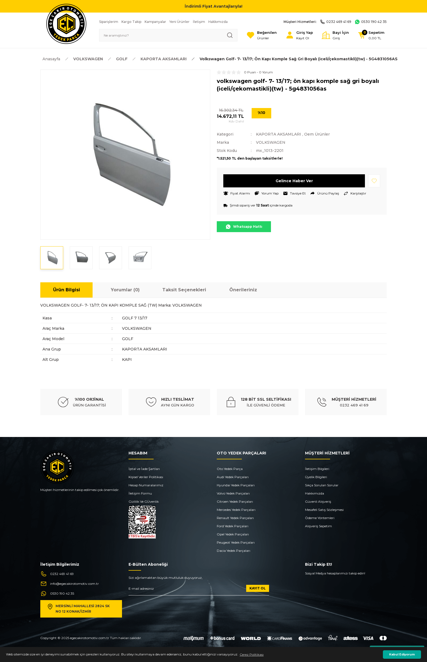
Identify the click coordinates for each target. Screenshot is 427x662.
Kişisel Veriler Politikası (146, 477)
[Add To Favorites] (374, 180)
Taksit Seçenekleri (184, 289)
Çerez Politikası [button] (252, 654)
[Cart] (371, 35)
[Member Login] (299, 35)
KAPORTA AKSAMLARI (278, 134)
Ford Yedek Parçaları (232, 526)
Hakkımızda (314, 493)
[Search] (168, 35)
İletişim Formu (140, 493)
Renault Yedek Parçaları (235, 518)
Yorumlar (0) (125, 289)
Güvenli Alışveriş (318, 501)
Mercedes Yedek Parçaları (236, 510)
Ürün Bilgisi (66, 289)
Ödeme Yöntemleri (319, 518)
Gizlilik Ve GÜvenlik (144, 501)
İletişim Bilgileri (317, 469)
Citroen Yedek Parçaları (235, 501)
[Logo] (66, 24)
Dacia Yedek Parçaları (233, 551)
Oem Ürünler (317, 134)
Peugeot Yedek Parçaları (236, 542)
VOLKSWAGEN (270, 142)
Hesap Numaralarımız (146, 485)
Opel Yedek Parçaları (233, 534)
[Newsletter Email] (199, 590)
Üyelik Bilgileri (316, 477)
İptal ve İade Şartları (144, 469)
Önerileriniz (243, 289)
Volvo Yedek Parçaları (233, 493)
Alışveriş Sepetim (318, 526)
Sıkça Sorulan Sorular (321, 485)
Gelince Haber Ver (294, 180)
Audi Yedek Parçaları (233, 477)
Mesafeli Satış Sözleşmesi (324, 510)
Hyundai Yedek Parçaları (236, 485)
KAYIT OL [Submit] (257, 588)
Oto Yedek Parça (230, 469)
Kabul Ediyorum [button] (402, 654)
